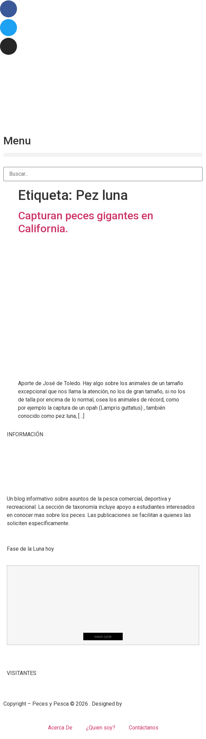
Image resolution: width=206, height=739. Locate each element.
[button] (103, 155)
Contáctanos (143, 727)
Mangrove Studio (143, 704)
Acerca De (60, 727)
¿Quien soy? (100, 727)
